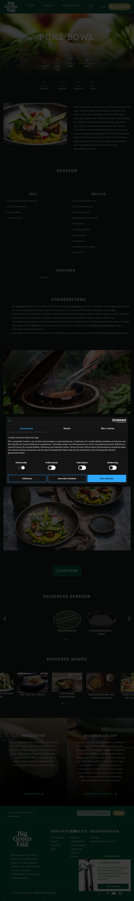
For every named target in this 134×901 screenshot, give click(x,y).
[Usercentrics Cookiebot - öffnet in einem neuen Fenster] (114, 421)
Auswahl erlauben (67, 478)
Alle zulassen (107, 478)
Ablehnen (27, 478)
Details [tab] (67, 428)
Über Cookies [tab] (107, 428)
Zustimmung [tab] (26, 428)
